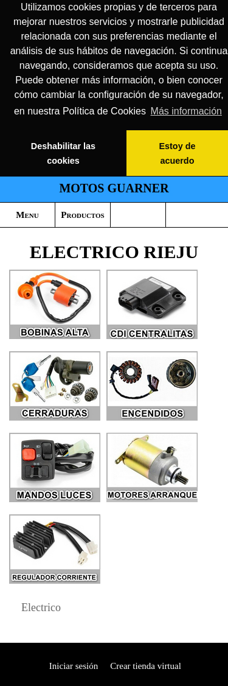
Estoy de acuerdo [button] (177, 153)
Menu (27, 215)
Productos (82, 215)
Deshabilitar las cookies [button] (63, 153)
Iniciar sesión (72, 666)
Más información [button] (186, 111)
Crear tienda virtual (145, 666)
